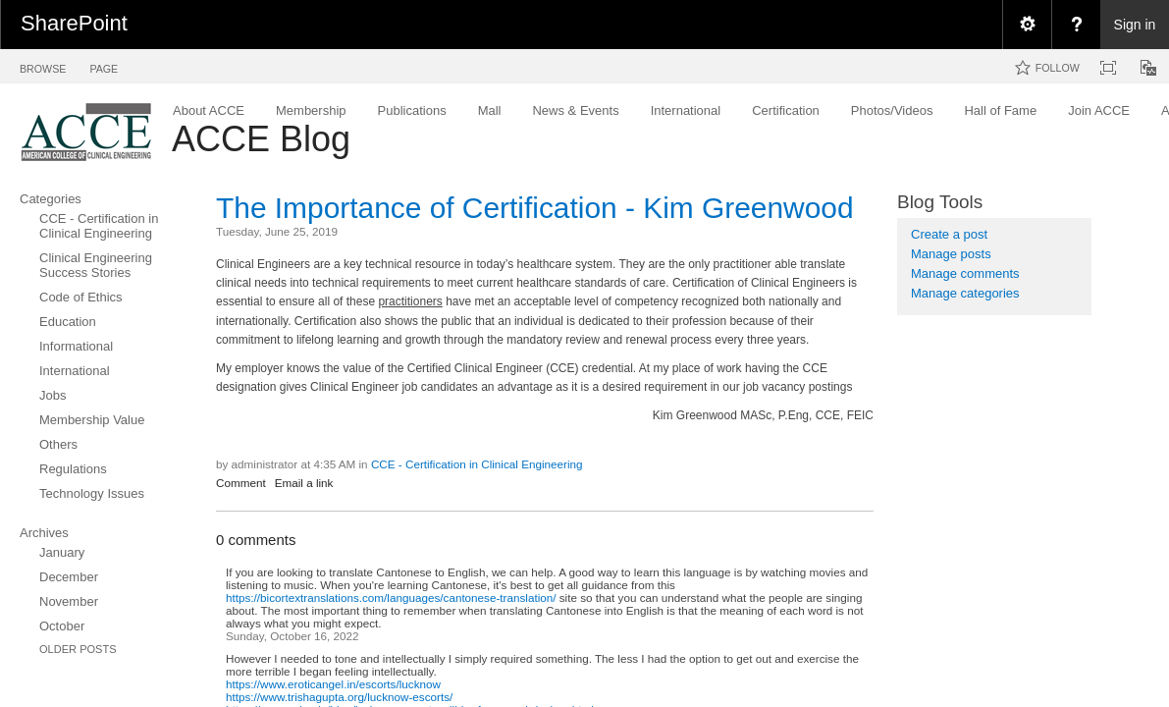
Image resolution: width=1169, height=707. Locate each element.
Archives (44, 532)
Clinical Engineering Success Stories (95, 265)
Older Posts (78, 649)
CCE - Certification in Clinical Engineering (98, 226)
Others (58, 444)
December (68, 577)
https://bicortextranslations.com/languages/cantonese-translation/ (391, 597)
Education (67, 321)
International (74, 370)
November (68, 601)
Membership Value (91, 419)
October (61, 626)
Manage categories (965, 293)
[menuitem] (1026, 24)
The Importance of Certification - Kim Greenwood (535, 207)
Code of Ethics (81, 297)
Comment (241, 482)
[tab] (43, 65)
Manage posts (951, 253)
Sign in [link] (1135, 24)
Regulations (73, 469)
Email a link (304, 482)
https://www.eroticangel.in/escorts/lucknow (333, 684)
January (61, 552)
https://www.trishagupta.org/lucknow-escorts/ (339, 696)
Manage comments (965, 273)
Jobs (52, 395)
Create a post (949, 234)
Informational (76, 346)
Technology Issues (91, 493)
